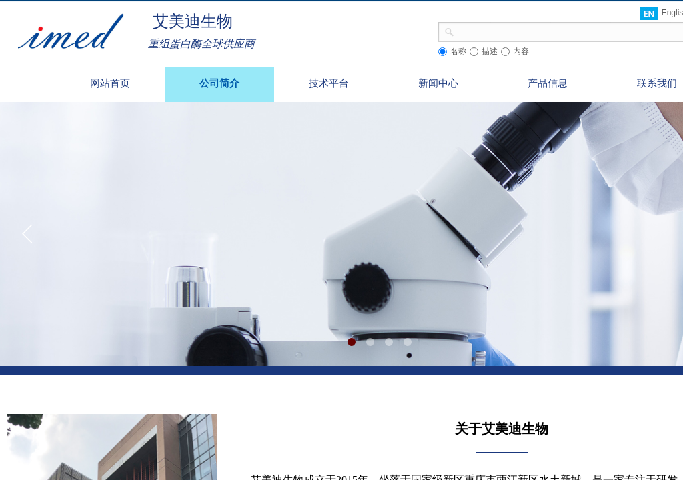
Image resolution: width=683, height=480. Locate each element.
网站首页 (110, 83)
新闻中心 (438, 83)
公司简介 (219, 83)
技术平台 (329, 83)
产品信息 (548, 83)
